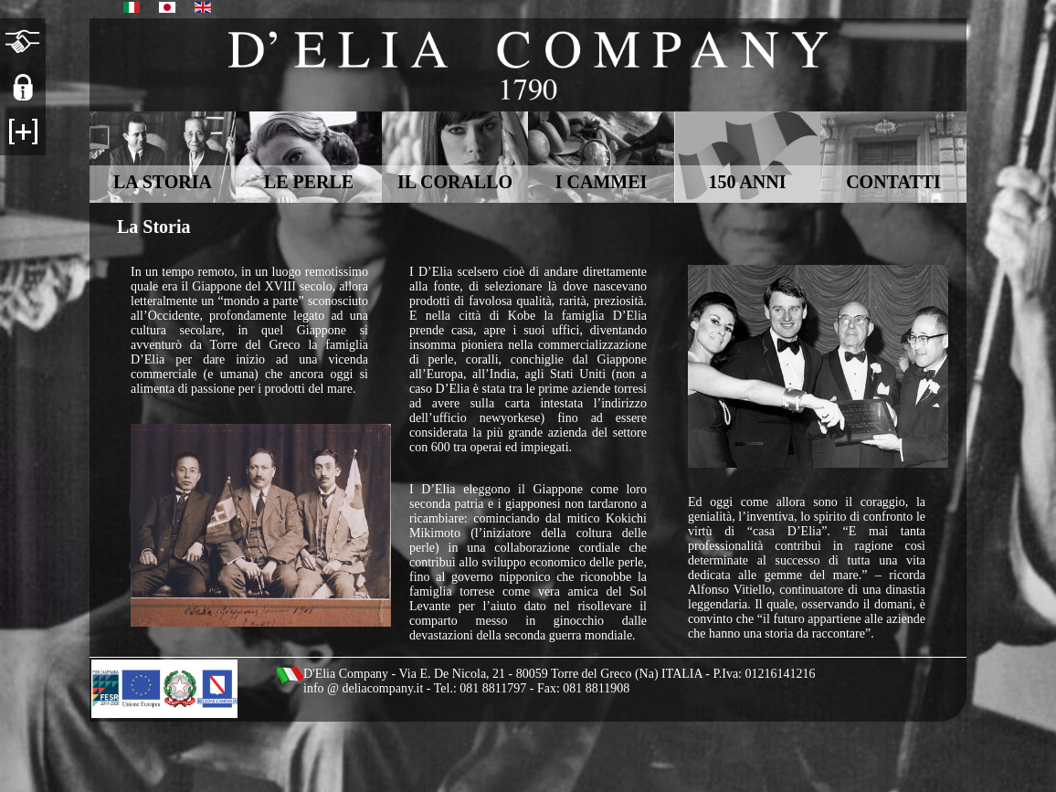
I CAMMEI (601, 182)
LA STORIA (162, 182)
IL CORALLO (454, 182)
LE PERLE (309, 182)
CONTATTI (893, 182)
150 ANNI (747, 182)
